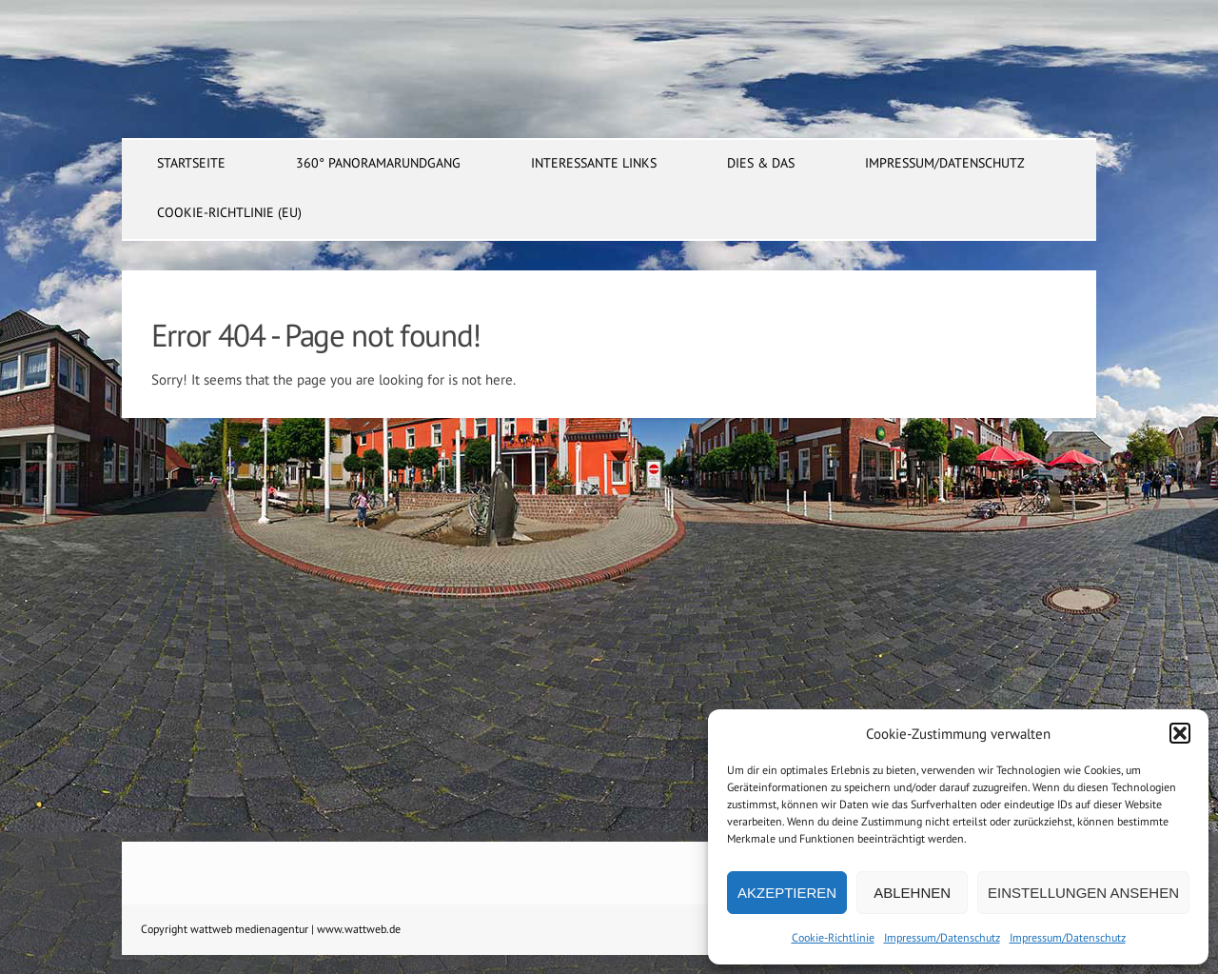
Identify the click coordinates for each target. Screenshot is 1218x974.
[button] (1179, 733)
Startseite (191, 162)
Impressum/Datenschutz (942, 937)
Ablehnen (912, 893)
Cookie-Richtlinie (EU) (229, 212)
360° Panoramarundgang (378, 162)
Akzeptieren (786, 893)
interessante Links (594, 162)
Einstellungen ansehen (1083, 893)
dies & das (761, 162)
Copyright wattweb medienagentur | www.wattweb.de (271, 929)
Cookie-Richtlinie (833, 937)
